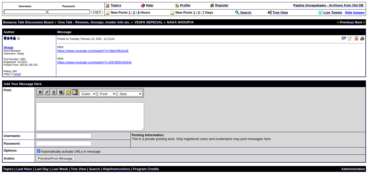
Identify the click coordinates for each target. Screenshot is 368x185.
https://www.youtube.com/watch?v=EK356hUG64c (94, 62)
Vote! (17, 74)
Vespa (8, 47)
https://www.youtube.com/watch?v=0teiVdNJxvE (93, 51)
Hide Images (355, 12)
